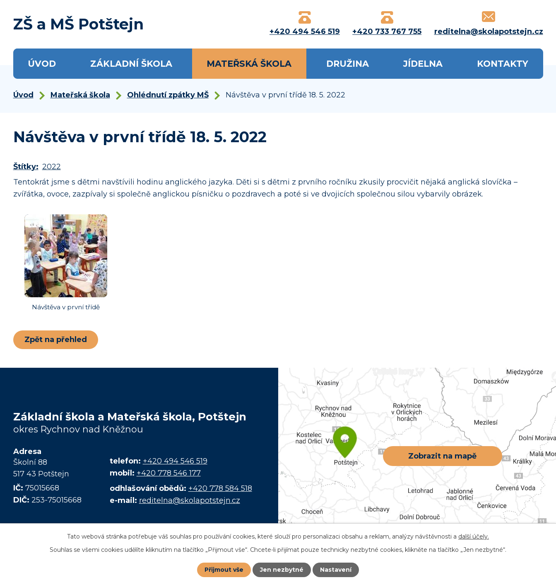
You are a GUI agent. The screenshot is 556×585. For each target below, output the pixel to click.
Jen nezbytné (281, 569)
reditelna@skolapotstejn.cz (189, 500)
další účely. (473, 536)
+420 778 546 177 (169, 473)
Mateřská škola (249, 63)
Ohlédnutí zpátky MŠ (168, 95)
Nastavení (335, 569)
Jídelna (423, 63)
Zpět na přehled (55, 339)
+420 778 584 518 (220, 488)
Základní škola (131, 63)
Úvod (42, 63)
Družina (347, 63)
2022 (51, 166)
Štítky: (26, 166)
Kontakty (502, 63)
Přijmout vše (224, 569)
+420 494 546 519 (175, 461)
